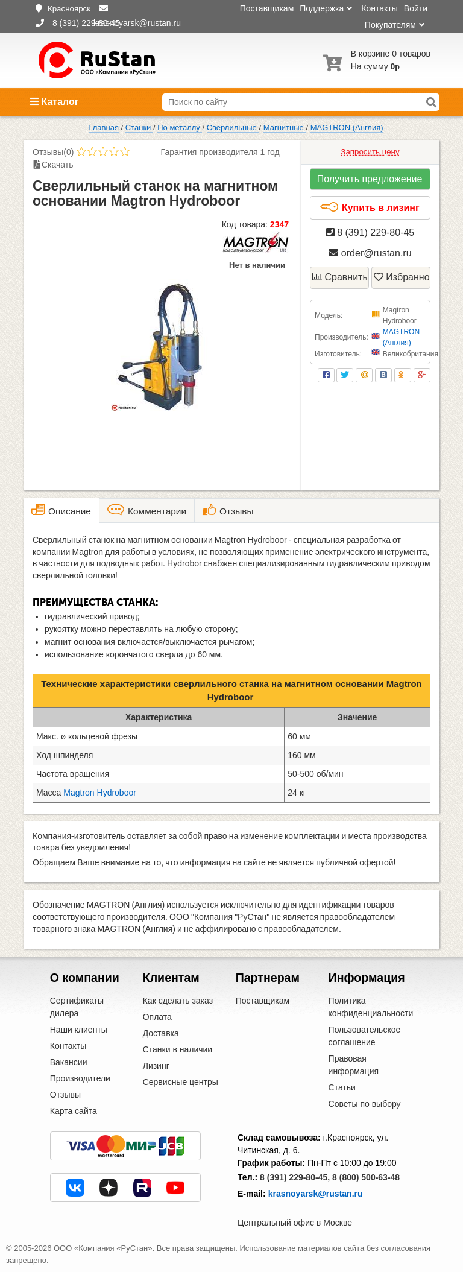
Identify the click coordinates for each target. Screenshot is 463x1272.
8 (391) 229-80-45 (370, 232)
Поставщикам (267, 8)
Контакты (379, 8)
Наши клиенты (78, 1029)
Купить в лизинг (369, 207)
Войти (415, 8)
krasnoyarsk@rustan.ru (315, 1193)
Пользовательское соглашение (365, 1036)
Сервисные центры (180, 1082)
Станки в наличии (178, 1049)
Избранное (402, 277)
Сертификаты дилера (77, 1007)
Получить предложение (370, 179)
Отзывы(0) (53, 152)
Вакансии (68, 1062)
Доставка (161, 1033)
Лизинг (156, 1066)
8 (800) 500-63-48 (366, 1177)
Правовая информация (354, 1065)
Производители (80, 1078)
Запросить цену (370, 151)
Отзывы (65, 1095)
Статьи (342, 1087)
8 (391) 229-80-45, (295, 1177)
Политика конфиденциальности (371, 1007)
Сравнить (340, 277)
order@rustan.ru (370, 253)
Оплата (157, 1017)
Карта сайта (73, 1111)
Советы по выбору (365, 1104)
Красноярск (69, 8)
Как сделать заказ (178, 1000)
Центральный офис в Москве (295, 1222)
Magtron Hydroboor (99, 792)
